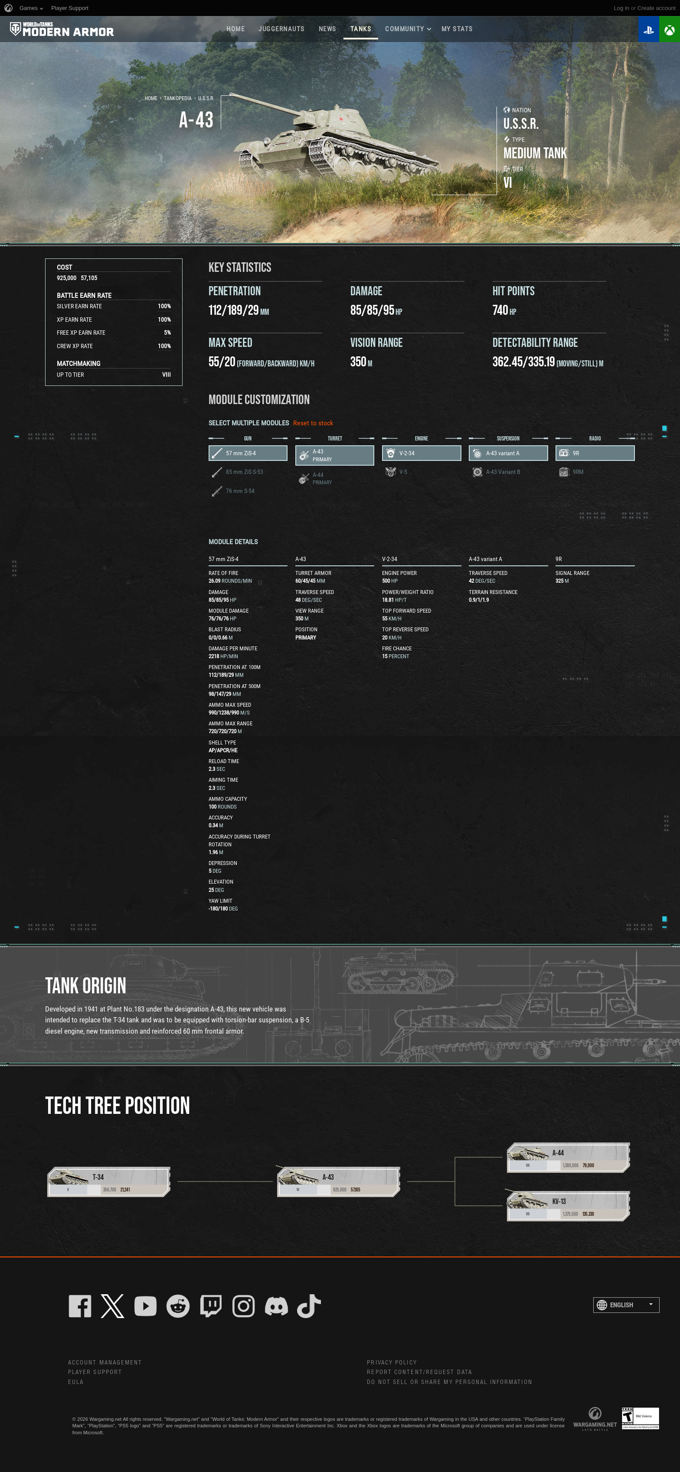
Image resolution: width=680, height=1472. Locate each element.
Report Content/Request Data (419, 1372)
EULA (76, 1382)
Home (235, 29)
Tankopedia (178, 98)
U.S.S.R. (206, 98)
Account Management (105, 1363)
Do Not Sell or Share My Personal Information (449, 1382)
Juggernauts (281, 29)
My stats (457, 29)
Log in (621, 8)
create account (657, 8)
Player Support (95, 1372)
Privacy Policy (392, 1363)
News (328, 29)
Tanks (361, 29)
